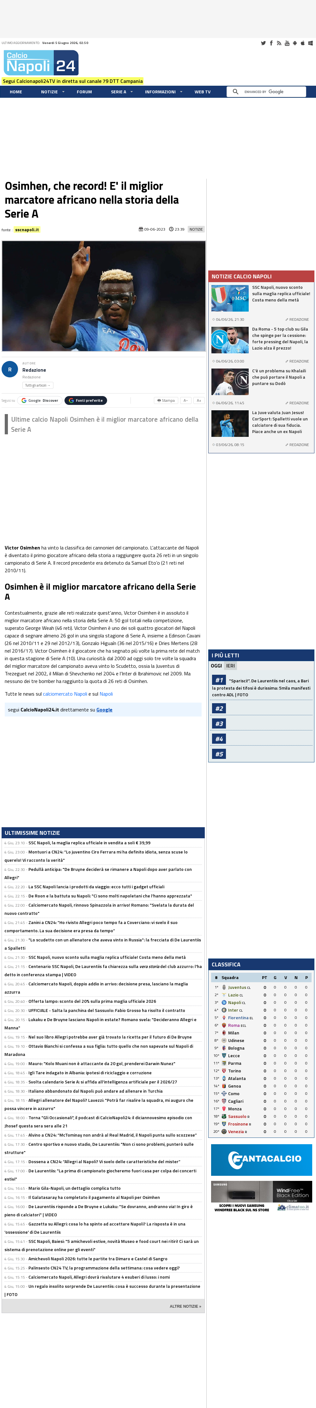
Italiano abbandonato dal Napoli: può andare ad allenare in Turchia (95, 1091)
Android (295, 43)
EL (251, 1018)
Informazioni (160, 91)
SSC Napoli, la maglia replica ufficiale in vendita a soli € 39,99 (89, 842)
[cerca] (268, 92)
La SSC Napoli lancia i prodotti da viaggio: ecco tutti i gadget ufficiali (96, 886)
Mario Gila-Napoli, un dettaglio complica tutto (74, 1188)
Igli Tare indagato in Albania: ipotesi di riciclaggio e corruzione (90, 1072)
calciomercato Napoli (65, 694)
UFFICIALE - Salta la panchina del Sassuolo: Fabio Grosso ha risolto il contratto (106, 1010)
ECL (243, 1025)
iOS (303, 43)
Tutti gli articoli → (38, 385)
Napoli (106, 694)
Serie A (118, 91)
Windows (310, 43)
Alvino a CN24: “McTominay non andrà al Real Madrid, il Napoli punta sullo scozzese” (112, 1135)
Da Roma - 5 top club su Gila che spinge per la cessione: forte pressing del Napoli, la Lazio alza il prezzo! (280, 338)
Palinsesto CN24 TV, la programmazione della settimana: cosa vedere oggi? (104, 1267)
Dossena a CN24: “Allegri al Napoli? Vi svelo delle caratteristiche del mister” (104, 1161)
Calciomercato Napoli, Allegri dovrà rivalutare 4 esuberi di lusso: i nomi (99, 1277)
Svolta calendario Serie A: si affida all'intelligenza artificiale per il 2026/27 (102, 1081)
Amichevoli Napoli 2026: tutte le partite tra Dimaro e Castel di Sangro (97, 1258)
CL (249, 987)
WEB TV (202, 91)
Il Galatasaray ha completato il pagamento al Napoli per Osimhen (94, 1197)
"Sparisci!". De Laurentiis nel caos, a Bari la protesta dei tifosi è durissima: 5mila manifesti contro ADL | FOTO (261, 687)
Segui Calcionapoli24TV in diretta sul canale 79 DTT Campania (73, 81)
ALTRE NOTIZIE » (185, 1306)
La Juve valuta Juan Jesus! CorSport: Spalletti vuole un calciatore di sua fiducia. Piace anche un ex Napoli (280, 422)
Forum (84, 91)
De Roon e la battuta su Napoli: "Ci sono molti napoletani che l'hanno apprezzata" (110, 895)
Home (16, 91)
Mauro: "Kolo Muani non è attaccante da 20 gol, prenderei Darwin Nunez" (101, 1063)
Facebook (271, 43)
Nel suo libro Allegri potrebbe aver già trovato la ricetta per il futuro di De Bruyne (110, 1036)
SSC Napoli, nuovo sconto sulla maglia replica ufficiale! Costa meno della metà (107, 957)
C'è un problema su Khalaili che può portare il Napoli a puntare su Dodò (279, 377)
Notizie (49, 91)
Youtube (287, 43)
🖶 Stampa (166, 400)
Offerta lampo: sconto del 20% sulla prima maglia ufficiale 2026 (92, 1001)
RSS (279, 43)
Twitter (263, 43)
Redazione (34, 370)
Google (39, 400)
